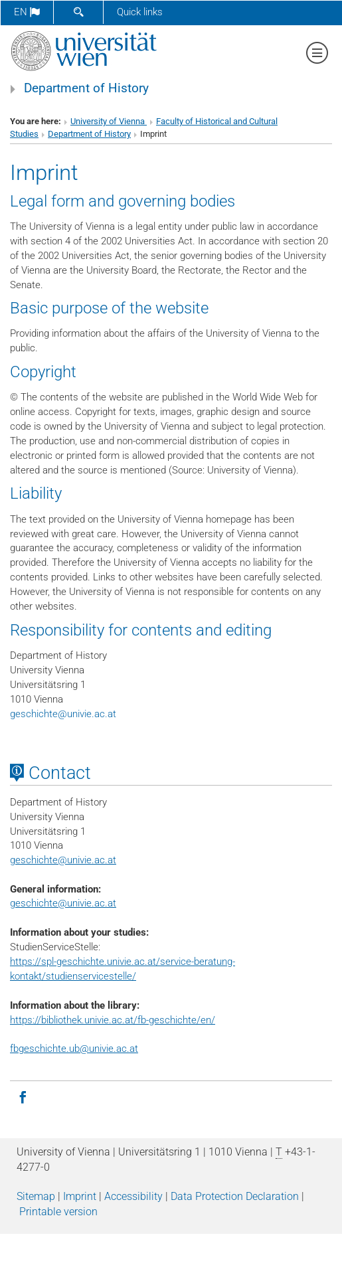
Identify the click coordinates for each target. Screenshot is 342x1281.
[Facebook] (22, 1096)
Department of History (86, 88)
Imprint (79, 1196)
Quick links (140, 12)
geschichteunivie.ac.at (63, 714)
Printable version (58, 1211)
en (27, 12)
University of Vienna (108, 121)
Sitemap (36, 1196)
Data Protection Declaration (235, 1196)
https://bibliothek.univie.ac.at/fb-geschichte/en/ (112, 1020)
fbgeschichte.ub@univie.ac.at (74, 1049)
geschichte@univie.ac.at (63, 903)
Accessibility (133, 1196)
